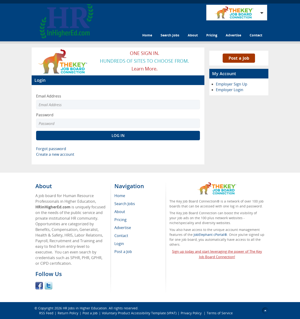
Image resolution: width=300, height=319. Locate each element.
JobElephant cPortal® (210, 234)
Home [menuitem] (119, 195)
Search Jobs (170, 35)
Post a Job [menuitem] (123, 251)
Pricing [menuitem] (120, 219)
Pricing (211, 35)
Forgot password (51, 148)
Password (44, 114)
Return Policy (68, 313)
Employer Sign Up (231, 84)
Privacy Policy (191, 313)
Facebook (39, 285)
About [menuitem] (119, 211)
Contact (256, 35)
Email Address (48, 96)
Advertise (233, 35)
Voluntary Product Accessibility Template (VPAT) (139, 313)
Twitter (48, 285)
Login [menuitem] (119, 243)
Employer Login (229, 89)
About (193, 35)
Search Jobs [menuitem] (124, 203)
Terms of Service (220, 313)
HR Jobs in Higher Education (85, 308)
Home (147, 35)
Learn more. (144, 69)
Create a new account (55, 154)
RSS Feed (46, 313)
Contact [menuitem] (121, 235)
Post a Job (239, 58)
